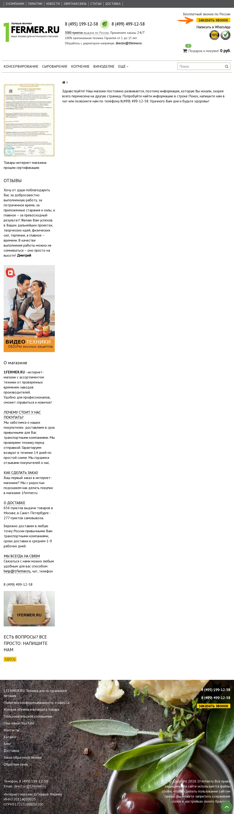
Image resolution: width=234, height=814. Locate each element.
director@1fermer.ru (30, 786)
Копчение (80, 66)
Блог (7, 743)
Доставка (113, 4)
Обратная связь (75, 4)
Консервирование (21, 66)
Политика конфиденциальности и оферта (36, 702)
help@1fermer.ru (17, 571)
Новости (53, 4)
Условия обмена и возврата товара (31, 709)
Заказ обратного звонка (23, 757)
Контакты (11, 730)
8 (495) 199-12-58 (215, 689)
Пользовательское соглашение (28, 716)
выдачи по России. (87, 33)
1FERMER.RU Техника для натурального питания (35, 693)
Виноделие (103, 66)
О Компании (15, 4)
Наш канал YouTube (19, 723)
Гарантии (35, 4)
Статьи (95, 4)
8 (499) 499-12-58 (215, 697)
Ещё (123, 66)
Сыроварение (54, 66)
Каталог (10, 736)
